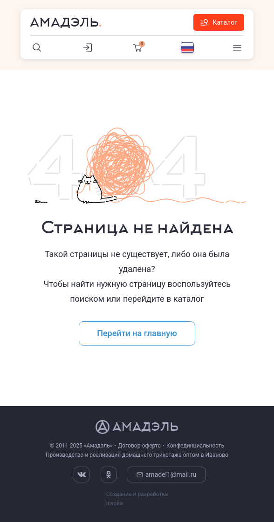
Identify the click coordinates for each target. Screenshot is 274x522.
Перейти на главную (137, 333)
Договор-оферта (139, 445)
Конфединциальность (195, 445)
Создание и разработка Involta (137, 499)
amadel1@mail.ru (167, 474)
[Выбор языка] (187, 47)
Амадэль (64, 22)
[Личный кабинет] (87, 47)
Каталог (218, 22)
